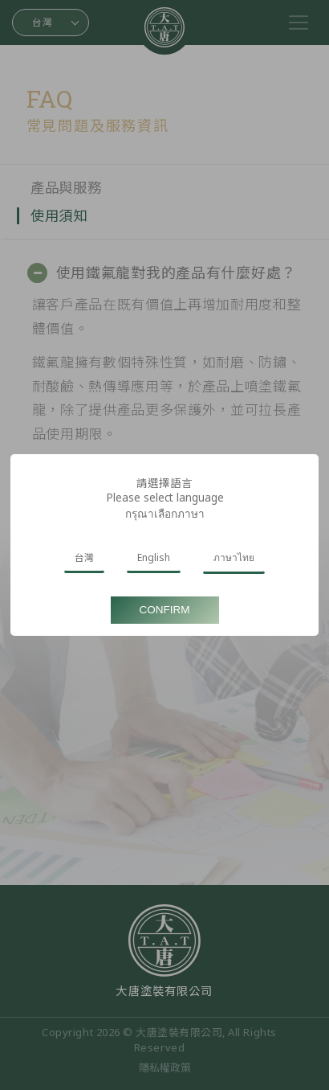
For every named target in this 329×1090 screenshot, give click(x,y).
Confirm (165, 610)
